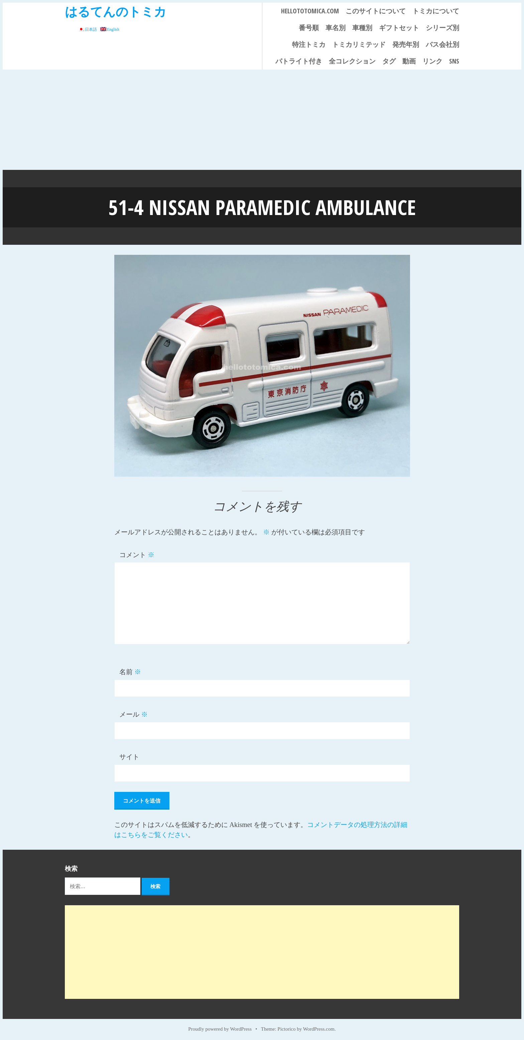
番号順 (309, 27)
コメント (136, 553)
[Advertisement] (262, 120)
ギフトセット (399, 27)
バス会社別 (442, 44)
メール (133, 713)
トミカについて (435, 10)
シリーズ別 (442, 27)
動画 (409, 61)
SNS (454, 61)
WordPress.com (319, 1027)
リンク (432, 61)
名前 (130, 670)
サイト (129, 755)
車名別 (335, 27)
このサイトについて (376, 10)
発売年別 (405, 44)
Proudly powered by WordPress (220, 1027)
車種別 (362, 27)
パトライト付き (298, 61)
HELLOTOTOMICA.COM (310, 10)
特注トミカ (308, 44)
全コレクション (352, 61)
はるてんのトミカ (115, 11)
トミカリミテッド (359, 44)
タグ (389, 61)
